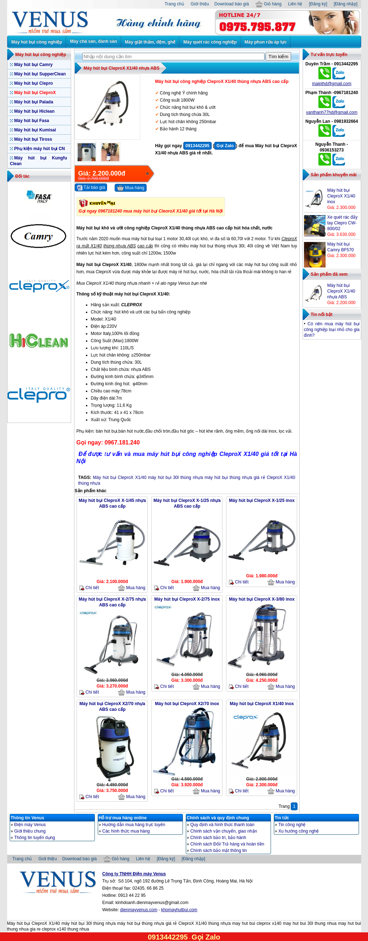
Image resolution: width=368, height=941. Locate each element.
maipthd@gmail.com (331, 83)
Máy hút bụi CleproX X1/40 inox (262, 703)
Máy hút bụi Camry (33, 64)
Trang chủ (174, 3)
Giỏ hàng (268, 3)
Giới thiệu (199, 3)
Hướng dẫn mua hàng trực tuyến (133, 824)
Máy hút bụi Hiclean (34, 111)
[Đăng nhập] (346, 3)
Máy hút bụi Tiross (33, 139)
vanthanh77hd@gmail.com (332, 112)
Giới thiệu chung (30, 831)
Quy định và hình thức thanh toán (222, 824)
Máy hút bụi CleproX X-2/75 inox (187, 599)
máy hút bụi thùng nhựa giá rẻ (234, 477)
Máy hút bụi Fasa (31, 120)
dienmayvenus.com (138, 909)
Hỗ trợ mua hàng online (123, 817)
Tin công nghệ (292, 824)
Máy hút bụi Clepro (33, 83)
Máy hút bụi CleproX (35, 92)
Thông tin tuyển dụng (34, 837)
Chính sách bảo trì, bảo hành (218, 837)
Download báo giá (232, 3)
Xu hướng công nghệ (299, 831)
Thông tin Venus (27, 817)
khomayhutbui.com (179, 909)
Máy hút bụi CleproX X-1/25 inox (261, 500)
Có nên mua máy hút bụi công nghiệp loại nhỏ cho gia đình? (332, 329)
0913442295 (197, 145)
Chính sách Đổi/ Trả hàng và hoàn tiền (227, 844)
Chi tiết (89, 587)
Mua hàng (130, 188)
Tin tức (282, 817)
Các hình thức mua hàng (126, 831)
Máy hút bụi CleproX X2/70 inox (187, 703)
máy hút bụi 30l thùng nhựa (175, 477)
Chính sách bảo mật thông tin (218, 850)
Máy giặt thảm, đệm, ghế (150, 42)
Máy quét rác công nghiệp (209, 42)
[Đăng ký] (318, 3)
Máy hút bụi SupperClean (40, 73)
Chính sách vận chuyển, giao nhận (223, 831)
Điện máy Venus (30, 824)
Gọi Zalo (225, 145)
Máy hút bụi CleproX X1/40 (120, 477)
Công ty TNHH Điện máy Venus (134, 873)
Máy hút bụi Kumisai (35, 129)
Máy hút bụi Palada (33, 101)
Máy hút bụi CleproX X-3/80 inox (261, 599)
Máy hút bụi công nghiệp (37, 42)
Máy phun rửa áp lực (266, 42)
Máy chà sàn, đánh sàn (93, 41)
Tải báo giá (91, 188)
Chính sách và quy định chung (218, 817)
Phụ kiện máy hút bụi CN (39, 148)
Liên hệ (295, 3)
